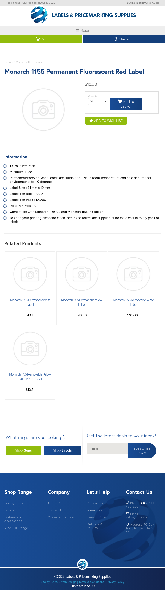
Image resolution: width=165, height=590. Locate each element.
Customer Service (61, 517)
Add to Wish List (106, 121)
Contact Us (56, 510)
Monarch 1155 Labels (29, 62)
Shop (23, 450)
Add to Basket (126, 104)
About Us (54, 503)
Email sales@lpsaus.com (139, 515)
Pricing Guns (13, 503)
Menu (82, 30)
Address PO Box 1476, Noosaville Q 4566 (140, 528)
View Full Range (16, 528)
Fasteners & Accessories (13, 519)
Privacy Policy (115, 582)
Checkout (124, 39)
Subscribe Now (142, 450)
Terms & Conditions (91, 582)
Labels (8, 62)
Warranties (94, 510)
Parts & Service (98, 503)
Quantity (92, 96)
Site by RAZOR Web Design (58, 582)
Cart (41, 39)
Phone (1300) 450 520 (140, 505)
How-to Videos (98, 517)
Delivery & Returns (94, 526)
